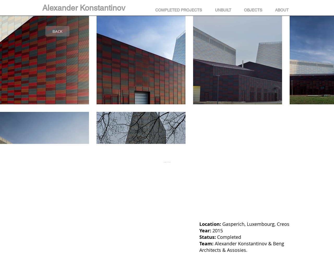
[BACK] (57, 31)
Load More (167, 162)
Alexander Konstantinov (83, 7)
